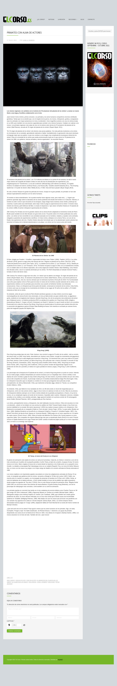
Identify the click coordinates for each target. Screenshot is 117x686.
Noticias (51, 19)
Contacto (91, 19)
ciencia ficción (20, 580)
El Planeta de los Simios (20, 582)
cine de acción (31, 580)
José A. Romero (29, 40)
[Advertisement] (58, 7)
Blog (82, 19)
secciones (72, 19)
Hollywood (32, 582)
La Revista (61, 19)
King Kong (51, 582)
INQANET (60, 659)
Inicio (8, 30)
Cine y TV (9, 577)
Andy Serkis (11, 580)
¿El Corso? (41, 19)
